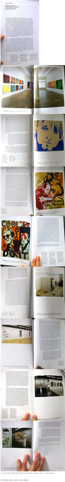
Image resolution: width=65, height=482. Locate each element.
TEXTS (15, 480)
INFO (21, 480)
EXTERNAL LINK (6, 480)
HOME (26, 480)
